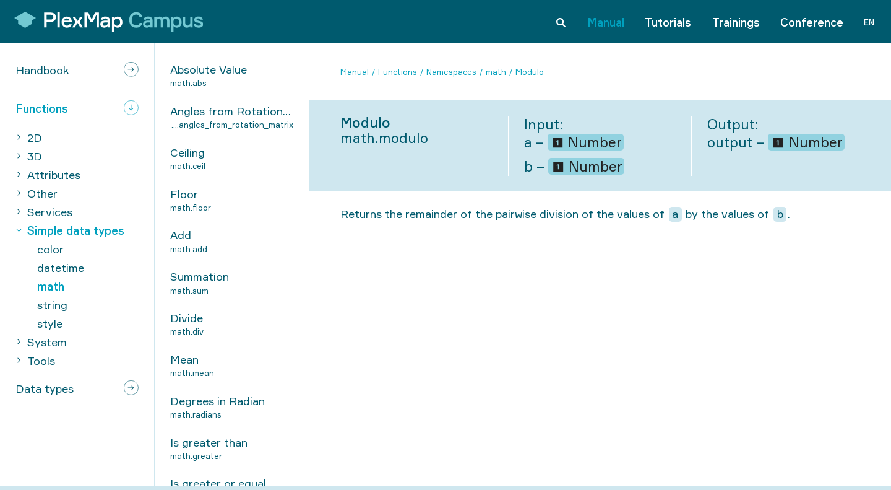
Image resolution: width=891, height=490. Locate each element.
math (496, 72)
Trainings (736, 21)
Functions (397, 72)
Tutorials (668, 21)
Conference (811, 21)
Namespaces (451, 72)
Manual (605, 21)
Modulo (529, 72)
